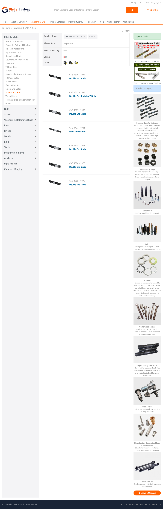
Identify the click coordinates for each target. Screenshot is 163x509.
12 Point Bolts (12, 78)
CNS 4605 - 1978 (77, 181)
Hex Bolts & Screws (14, 41)
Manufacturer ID (75, 21)
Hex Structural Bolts (14, 48)
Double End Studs (77, 78)
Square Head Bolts (13, 52)
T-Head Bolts (11, 67)
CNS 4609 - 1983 (77, 110)
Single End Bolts (13, 89)
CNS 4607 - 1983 (77, 92)
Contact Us (156, 504)
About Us (124, 504)
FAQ (149, 504)
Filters (125, 30)
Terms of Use (141, 504)
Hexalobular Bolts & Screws (18, 74)
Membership (128, 21)
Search (132, 10)
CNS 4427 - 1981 (77, 127)
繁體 (147, 2)
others (8, 103)
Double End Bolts (13, 92)
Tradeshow (91, 21)
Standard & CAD (38, 21)
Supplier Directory (19, 21)
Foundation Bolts (13, 85)
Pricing (134, 2)
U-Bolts (9, 70)
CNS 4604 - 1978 (77, 163)
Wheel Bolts (11, 81)
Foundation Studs (77, 131)
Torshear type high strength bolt (20, 99)
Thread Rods (11, 96)
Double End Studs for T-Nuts (82, 96)
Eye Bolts (9, 63)
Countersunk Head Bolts (16, 59)
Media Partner (113, 21)
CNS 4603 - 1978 (77, 145)
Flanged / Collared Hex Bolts (18, 45)
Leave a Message (147, 493)
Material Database (57, 21)
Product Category (144, 88)
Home (4, 21)
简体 (142, 2)
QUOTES (152, 9)
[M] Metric (68, 43)
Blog (101, 21)
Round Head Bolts (13, 56)
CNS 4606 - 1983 (77, 74)
